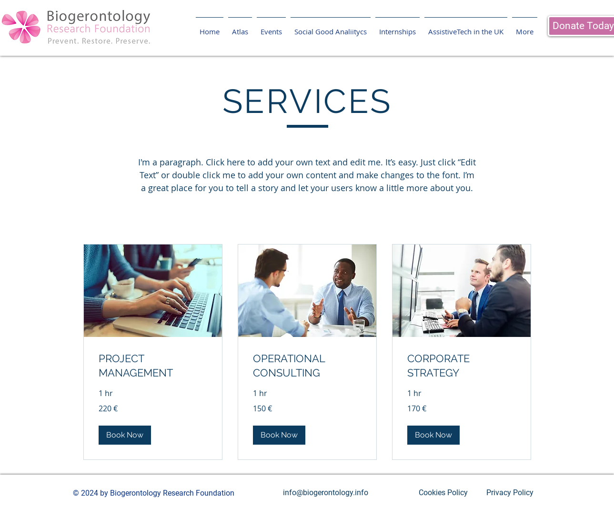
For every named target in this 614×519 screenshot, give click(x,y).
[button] (125, 435)
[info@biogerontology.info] (325, 492)
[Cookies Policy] (443, 492)
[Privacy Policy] (510, 492)
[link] (153, 366)
